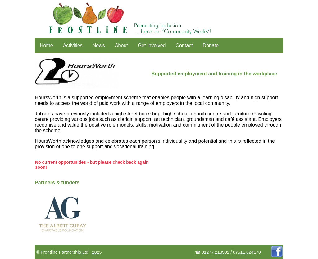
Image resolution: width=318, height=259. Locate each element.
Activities (73, 45)
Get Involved (152, 45)
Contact (184, 45)
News (99, 45)
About (121, 45)
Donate (211, 45)
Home (46, 45)
